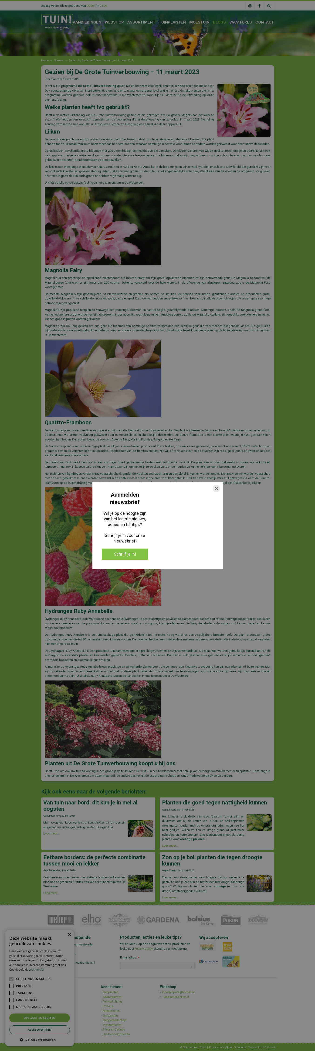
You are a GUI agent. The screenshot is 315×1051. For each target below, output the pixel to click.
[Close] (216, 488)
